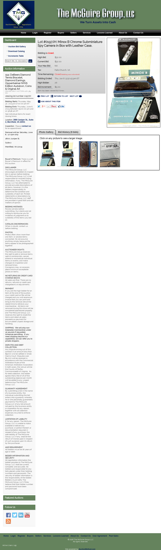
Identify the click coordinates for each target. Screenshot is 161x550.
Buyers (61, 33)
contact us (26, 126)
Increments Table (16, 56)
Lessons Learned (104, 33)
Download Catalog (16, 51)
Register (47, 33)
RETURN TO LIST (59, 96)
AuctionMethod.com (87, 546)
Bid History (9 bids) (68, 132)
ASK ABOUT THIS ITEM (49, 101)
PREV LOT (43, 96)
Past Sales (113, 532)
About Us (123, 33)
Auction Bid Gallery (17, 46)
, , (19, 121)
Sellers (73, 33)
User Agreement (100, 532)
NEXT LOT (76, 96)
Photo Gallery (46, 132)
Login (35, 33)
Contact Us (138, 33)
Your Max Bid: (44, 66)
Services (87, 33)
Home (23, 33)
